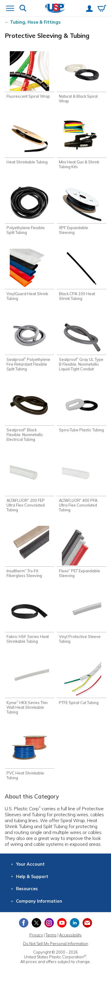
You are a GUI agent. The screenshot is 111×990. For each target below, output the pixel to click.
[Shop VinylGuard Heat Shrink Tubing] (29, 275)
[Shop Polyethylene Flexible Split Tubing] (29, 209)
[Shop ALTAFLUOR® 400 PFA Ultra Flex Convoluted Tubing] (81, 484)
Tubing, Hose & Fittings (35, 22)
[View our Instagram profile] (49, 923)
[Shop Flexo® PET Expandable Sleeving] (81, 552)
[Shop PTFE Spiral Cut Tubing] (81, 681)
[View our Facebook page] (24, 923)
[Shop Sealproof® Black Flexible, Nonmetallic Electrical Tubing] (29, 413)
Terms (51, 935)
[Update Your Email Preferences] (87, 923)
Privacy (36, 935)
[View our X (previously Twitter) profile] (36, 923)
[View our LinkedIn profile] (75, 923)
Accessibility (70, 935)
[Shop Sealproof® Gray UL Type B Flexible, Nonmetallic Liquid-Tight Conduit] (81, 343)
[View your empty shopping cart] (101, 9)
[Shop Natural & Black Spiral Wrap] (81, 77)
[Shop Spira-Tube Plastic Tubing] (81, 408)
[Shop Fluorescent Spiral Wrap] (29, 75)
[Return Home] (55, 9)
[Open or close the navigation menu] (10, 9)
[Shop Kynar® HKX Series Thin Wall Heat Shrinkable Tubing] (29, 685)
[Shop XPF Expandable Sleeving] (81, 209)
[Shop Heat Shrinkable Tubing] (29, 140)
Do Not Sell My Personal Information (55, 943)
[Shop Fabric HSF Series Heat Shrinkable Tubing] (29, 618)
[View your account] (89, 9)
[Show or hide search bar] (23, 9)
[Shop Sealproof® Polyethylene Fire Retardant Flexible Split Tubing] (29, 343)
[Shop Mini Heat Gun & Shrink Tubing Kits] (81, 143)
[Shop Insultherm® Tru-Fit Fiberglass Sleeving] (29, 552)
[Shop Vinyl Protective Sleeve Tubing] (81, 618)
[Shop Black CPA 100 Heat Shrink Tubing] (81, 275)
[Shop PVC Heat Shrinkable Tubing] (29, 754)
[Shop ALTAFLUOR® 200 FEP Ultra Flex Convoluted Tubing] (29, 484)
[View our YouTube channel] (62, 923)
